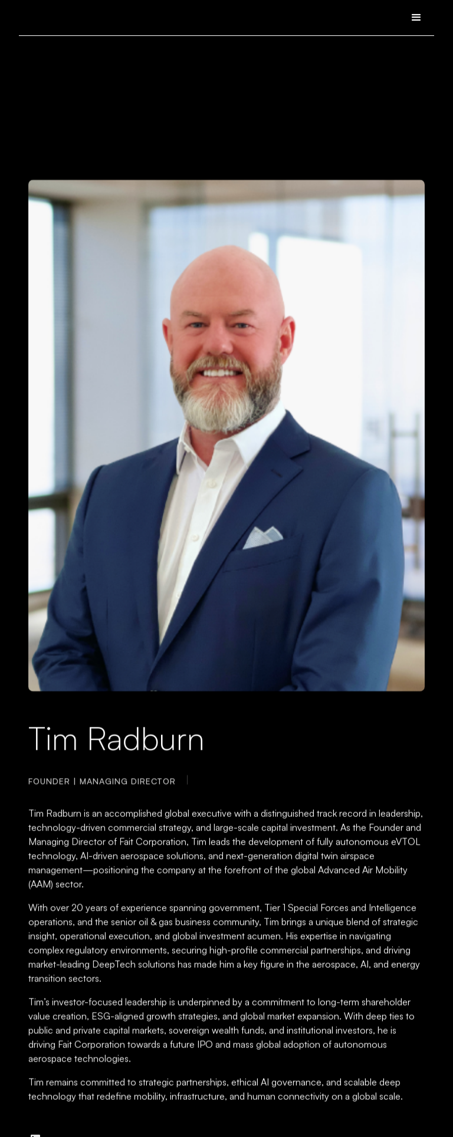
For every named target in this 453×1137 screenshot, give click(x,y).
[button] (416, 17)
